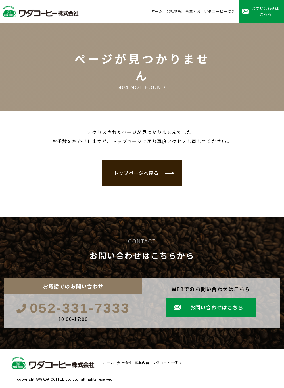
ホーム (157, 11)
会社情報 (174, 11)
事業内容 (193, 11)
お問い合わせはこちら (265, 11)
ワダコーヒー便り (219, 11)
